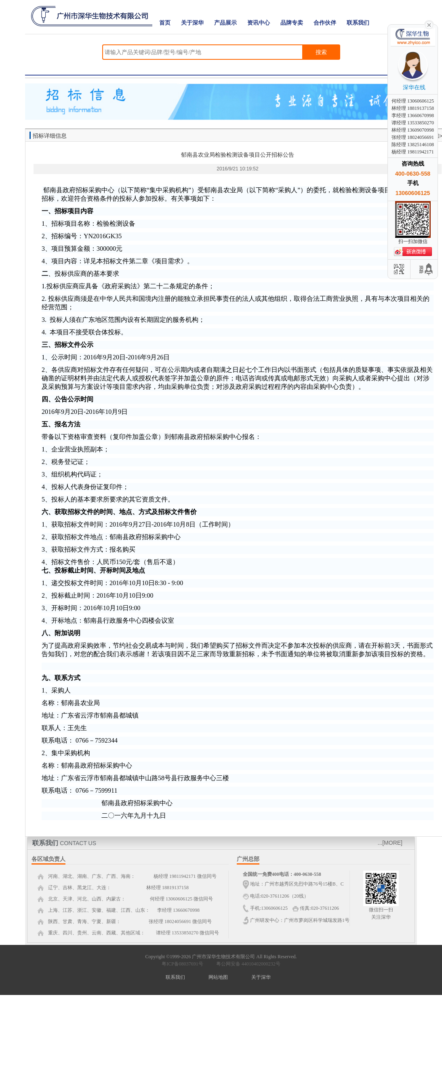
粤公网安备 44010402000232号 (246, 964)
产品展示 (225, 23)
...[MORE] (390, 843)
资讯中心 (258, 23)
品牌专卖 (291, 23)
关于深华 (192, 23)
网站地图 (218, 977)
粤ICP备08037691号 (182, 964)
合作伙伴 (325, 23)
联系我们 (358, 23)
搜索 (321, 52)
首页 (164, 23)
